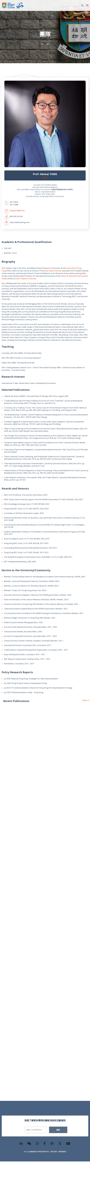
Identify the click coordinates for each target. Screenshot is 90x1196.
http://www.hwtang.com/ (20, 222)
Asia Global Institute (53, 271)
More (86, 700)
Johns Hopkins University (25, 278)
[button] (82, 5)
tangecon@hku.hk (17, 210)
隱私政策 (54, 1186)
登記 (58, 1164)
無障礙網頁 (62, 1186)
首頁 (42, 44)
